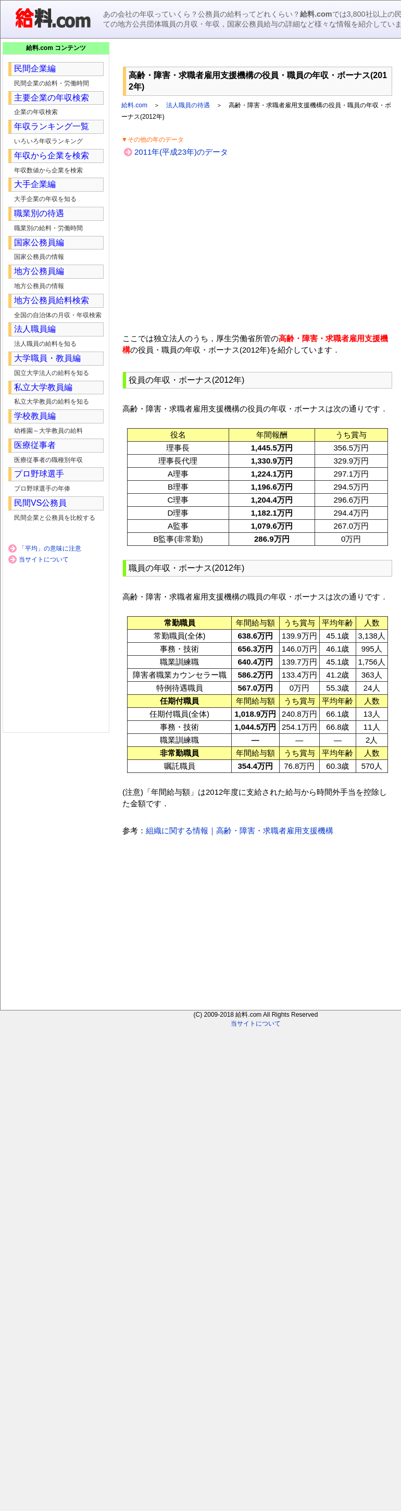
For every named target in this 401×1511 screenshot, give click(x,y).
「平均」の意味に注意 (50, 548)
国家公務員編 (39, 242)
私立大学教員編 (43, 387)
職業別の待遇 (39, 213)
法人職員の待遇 (188, 105)
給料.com (134, 105)
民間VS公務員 (40, 502)
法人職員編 (35, 328)
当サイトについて (44, 559)
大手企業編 (35, 184)
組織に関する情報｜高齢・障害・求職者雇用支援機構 (239, 830)
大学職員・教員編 (47, 358)
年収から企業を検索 (51, 155)
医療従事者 (35, 445)
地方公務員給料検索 (51, 300)
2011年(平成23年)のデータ (181, 151)
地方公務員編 (39, 271)
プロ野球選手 (39, 473)
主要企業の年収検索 (51, 97)
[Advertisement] (258, 57)
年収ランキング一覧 (51, 126)
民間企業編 (35, 68)
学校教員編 (35, 415)
